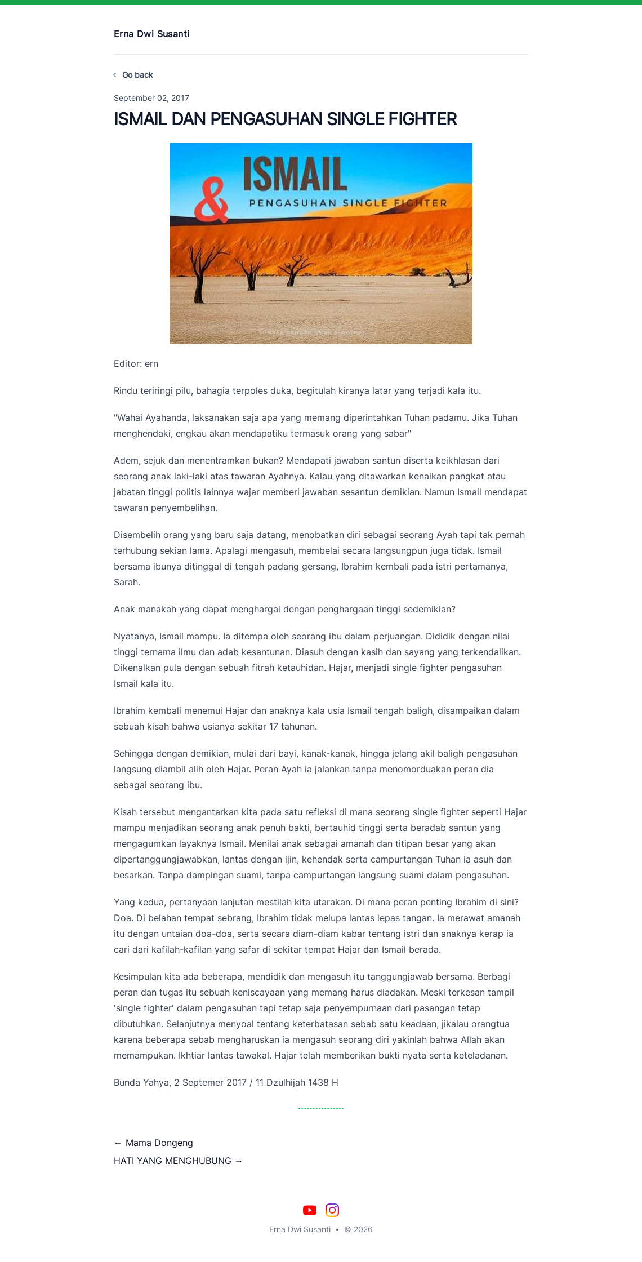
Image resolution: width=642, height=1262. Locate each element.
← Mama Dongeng (153, 1142)
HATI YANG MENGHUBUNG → (178, 1160)
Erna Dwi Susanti (151, 33)
